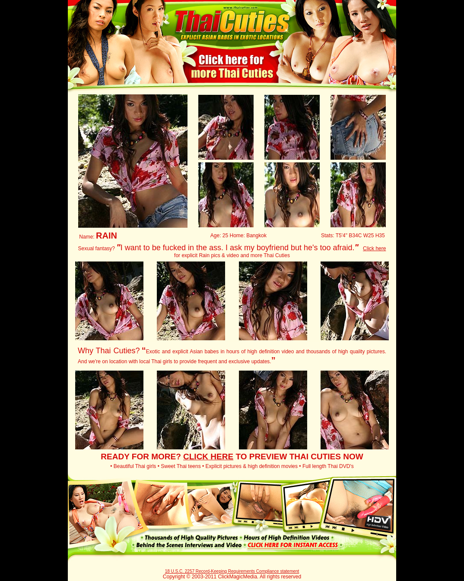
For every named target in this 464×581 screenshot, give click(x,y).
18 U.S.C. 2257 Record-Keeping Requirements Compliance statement (232, 571)
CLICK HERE (208, 456)
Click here (374, 248)
